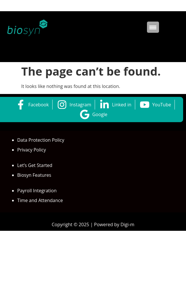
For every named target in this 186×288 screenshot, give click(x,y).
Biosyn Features (34, 175)
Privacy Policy (31, 150)
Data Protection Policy (40, 140)
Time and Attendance (40, 200)
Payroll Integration (37, 190)
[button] (93, 50)
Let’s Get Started (34, 165)
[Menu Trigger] (153, 27)
